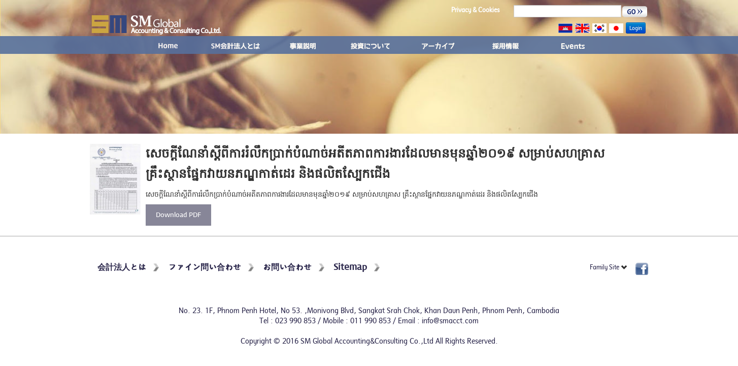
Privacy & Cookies (475, 10)
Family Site (609, 267)
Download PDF (178, 215)
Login (635, 28)
